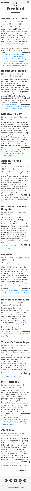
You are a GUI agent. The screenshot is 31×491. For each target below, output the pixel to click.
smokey (4, 155)
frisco (19, 464)
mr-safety (10, 465)
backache (8, 197)
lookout (24, 247)
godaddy (5, 60)
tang (24, 423)
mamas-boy (13, 61)
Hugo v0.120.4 (6, 486)
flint (3, 247)
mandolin (5, 199)
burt (14, 150)
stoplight (20, 199)
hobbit (25, 60)
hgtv (13, 151)
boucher (8, 331)
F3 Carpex (5, 2)
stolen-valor (16, 65)
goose (4, 419)
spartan (20, 335)
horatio (15, 419)
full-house (16, 247)
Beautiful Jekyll (19, 487)
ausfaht (8, 54)
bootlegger (15, 54)
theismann (5, 424)
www (22, 465)
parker (16, 421)
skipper (20, 108)
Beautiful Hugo (25, 486)
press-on (13, 108)
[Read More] (25, 52)
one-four (10, 292)
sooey (17, 465)
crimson (14, 462)
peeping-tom (6, 335)
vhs (10, 249)
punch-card (20, 63)
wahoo (24, 65)
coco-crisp (16, 331)
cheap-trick (13, 56)
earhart (4, 417)
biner (7, 416)
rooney (9, 65)
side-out (18, 423)
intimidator (5, 153)
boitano (14, 245)
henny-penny (6, 151)
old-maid (4, 63)
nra (15, 333)
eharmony (5, 58)
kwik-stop (13, 153)
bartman (8, 104)
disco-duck (21, 56)
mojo (10, 333)
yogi (26, 376)
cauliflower (14, 416)
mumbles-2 (23, 61)
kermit (4, 292)
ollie (20, 333)
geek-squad (20, 58)
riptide (25, 292)
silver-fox (12, 199)
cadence (4, 56)
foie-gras (19, 106)
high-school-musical (15, 60)
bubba (23, 54)
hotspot (19, 151)
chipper (20, 150)
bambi (7, 376)
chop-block (11, 106)
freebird (12, 58)
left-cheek (5, 61)
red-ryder (21, 153)
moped (27, 419)
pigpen (4, 249)
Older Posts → (24, 470)
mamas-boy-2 (24, 197)
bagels (8, 245)
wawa (11, 155)
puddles (12, 63)
